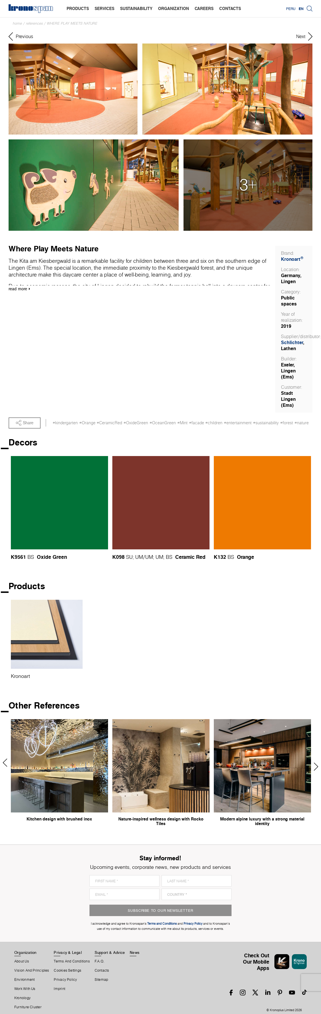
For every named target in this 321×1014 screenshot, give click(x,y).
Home (17, 23)
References (34, 23)
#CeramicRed (109, 423)
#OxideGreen (135, 423)
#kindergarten (65, 423)
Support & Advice (110, 952)
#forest (286, 423)
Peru (291, 9)
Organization (25, 952)
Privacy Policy (65, 979)
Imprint (59, 989)
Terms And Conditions (71, 961)
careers (204, 8)
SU (129, 557)
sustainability (136, 8)
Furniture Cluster (27, 1007)
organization (173, 8)
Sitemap (101, 979)
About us (21, 961)
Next (314, 767)
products (78, 8)
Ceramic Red (190, 557)
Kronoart (292, 259)
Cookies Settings (67, 970)
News (134, 952)
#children (213, 423)
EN (301, 9)
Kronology (22, 998)
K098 (118, 557)
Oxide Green (52, 557)
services (104, 8)
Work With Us (24, 989)
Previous (7, 763)
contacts (230, 8)
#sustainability (266, 423)
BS (30, 557)
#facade (196, 423)
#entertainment (238, 423)
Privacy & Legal (67, 952)
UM (139, 557)
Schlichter (292, 342)
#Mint (182, 423)
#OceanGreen (162, 423)
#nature (301, 423)
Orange (245, 557)
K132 (220, 557)
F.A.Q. (99, 961)
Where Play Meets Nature (72, 23)
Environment (24, 979)
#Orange (87, 423)
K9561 (18, 557)
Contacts (102, 970)
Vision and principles (31, 970)
